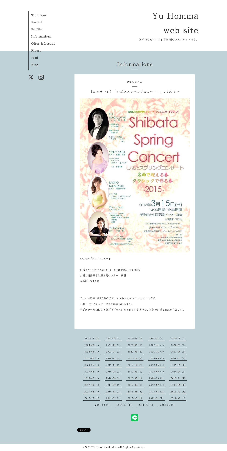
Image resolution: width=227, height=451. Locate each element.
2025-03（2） (135, 338)
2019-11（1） (114, 365)
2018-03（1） (157, 378)
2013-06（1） (168, 405)
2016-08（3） (135, 392)
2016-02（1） (179, 392)
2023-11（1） (114, 345)
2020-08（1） (157, 358)
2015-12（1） (92, 398)
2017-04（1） (92, 392)
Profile (36, 29)
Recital (36, 22)
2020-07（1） (179, 358)
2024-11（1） (178, 338)
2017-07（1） (157, 385)
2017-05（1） (179, 385)
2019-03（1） (114, 372)
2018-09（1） (157, 372)
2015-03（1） (135, 398)
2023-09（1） (135, 345)
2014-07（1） (125, 405)
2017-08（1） (135, 385)
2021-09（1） (179, 352)
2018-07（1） (92, 378)
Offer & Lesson (43, 43)
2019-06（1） (157, 365)
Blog (34, 64)
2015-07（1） (114, 398)
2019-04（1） (92, 372)
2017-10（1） (92, 385)
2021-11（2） (157, 352)
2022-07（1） (179, 345)
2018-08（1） (179, 372)
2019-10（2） (135, 365)
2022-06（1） (92, 352)
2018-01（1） (179, 378)
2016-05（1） (157, 392)
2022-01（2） (135, 352)
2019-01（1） (135, 372)
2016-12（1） (114, 392)
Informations (41, 36)
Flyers (36, 50)
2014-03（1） (146, 405)
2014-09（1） (178, 398)
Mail (34, 57)
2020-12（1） (114, 358)
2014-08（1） (103, 405)
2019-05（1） (179, 365)
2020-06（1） (92, 365)
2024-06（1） (92, 345)
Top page (38, 15)
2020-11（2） (135, 358)
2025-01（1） (157, 338)
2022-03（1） (114, 352)
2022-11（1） (157, 345)
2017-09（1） (114, 385)
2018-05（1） (135, 378)
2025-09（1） (114, 338)
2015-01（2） (157, 398)
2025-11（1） (92, 338)
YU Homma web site (103, 447)
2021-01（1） (92, 358)
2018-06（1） (114, 378)
